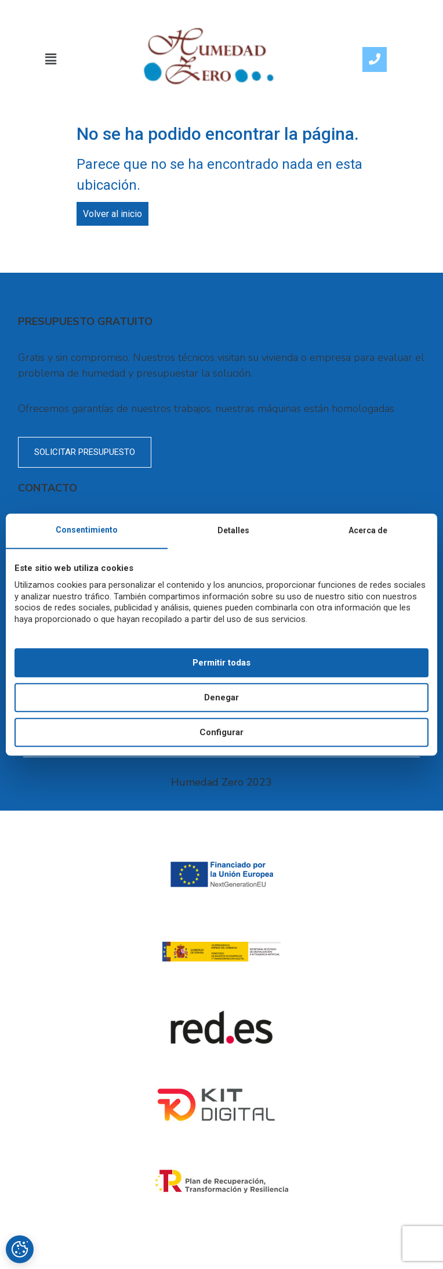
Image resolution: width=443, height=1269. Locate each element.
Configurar (221, 732)
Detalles (233, 530)
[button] (51, 59)
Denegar (221, 697)
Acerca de (367, 530)
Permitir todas (221, 662)
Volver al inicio (112, 213)
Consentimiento (87, 529)
